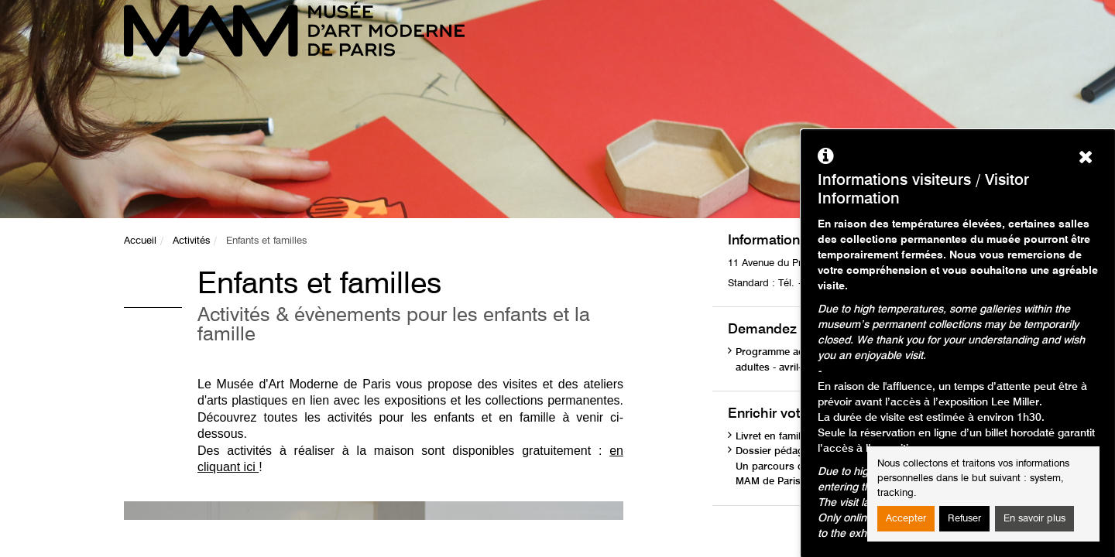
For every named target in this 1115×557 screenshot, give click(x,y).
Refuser (964, 519)
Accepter (906, 519)
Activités (191, 241)
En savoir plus (1034, 519)
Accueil (140, 241)
